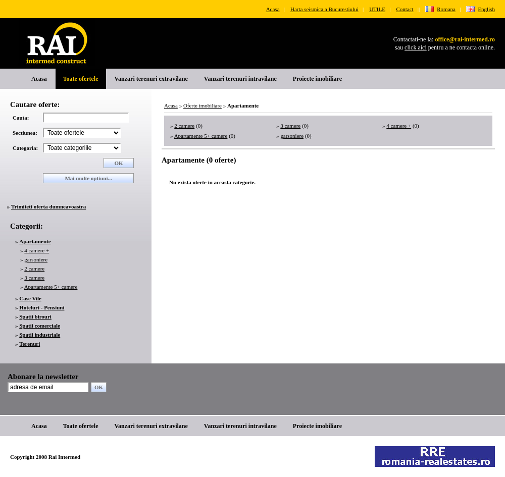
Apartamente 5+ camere (51, 287)
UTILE (377, 9)
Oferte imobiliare (202, 105)
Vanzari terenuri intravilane (240, 78)
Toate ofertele (80, 78)
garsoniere (35, 259)
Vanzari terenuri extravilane (151, 78)
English (486, 9)
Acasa (273, 9)
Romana (446, 9)
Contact (404, 9)
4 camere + (36, 250)
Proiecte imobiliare (317, 78)
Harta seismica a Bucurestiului (324, 9)
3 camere (34, 278)
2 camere (34, 269)
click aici (416, 47)
